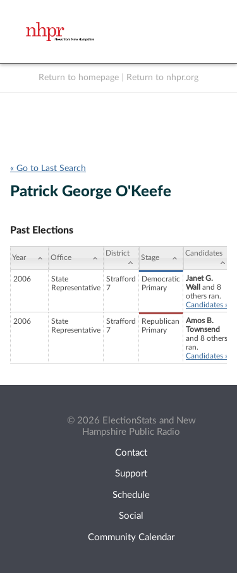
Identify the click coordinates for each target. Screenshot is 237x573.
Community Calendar (131, 537)
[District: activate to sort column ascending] (121, 258)
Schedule (131, 495)
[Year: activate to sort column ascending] (29, 258)
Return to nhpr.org (162, 77)
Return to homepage (79, 77)
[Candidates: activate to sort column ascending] (207, 258)
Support (131, 473)
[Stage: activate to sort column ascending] (161, 258)
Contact (131, 453)
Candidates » (207, 305)
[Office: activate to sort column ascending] (76, 258)
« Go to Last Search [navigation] (48, 168)
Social (131, 516)
